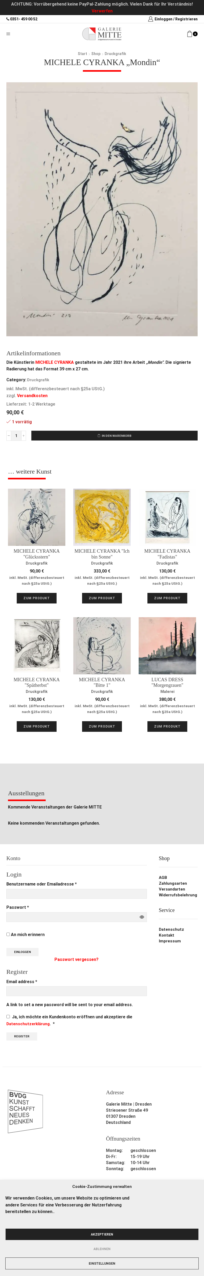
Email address (21, 983)
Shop (95, 54)
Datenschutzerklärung (28, 1025)
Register (22, 1038)
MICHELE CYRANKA (54, 362)
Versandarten (172, 890)
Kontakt (167, 936)
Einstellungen (102, 1263)
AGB (163, 878)
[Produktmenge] (16, 436)
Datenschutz (171, 930)
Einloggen (24, 953)
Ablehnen (102, 1249)
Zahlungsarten (173, 884)
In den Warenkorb (117, 436)
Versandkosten (32, 395)
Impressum (170, 941)
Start (82, 54)
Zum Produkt (36, 599)
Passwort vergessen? (76, 960)
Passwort (17, 908)
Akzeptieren (102, 1234)
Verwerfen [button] (102, 10)
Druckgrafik (115, 54)
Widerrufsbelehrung (178, 895)
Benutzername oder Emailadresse (41, 885)
